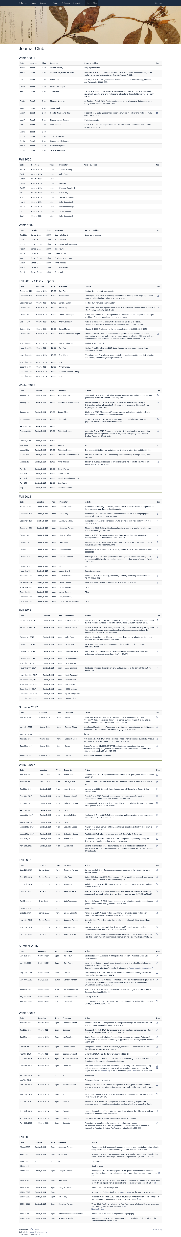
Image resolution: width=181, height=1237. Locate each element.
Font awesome (41, 1232)
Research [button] (44, 3)
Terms (37, 1234)
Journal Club (92, 3)
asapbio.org (105, 1071)
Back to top (157, 1229)
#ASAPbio (132, 1071)
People (55, 3)
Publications (78, 3)
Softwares (66, 3)
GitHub (34, 1229)
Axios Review (98, 1209)
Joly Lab (23, 3)
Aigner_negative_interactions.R (141, 968)
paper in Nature (126, 1192)
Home (34, 3)
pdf (154, 1183)
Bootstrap (30, 1232)
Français (158, 3)
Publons (106, 1192)
